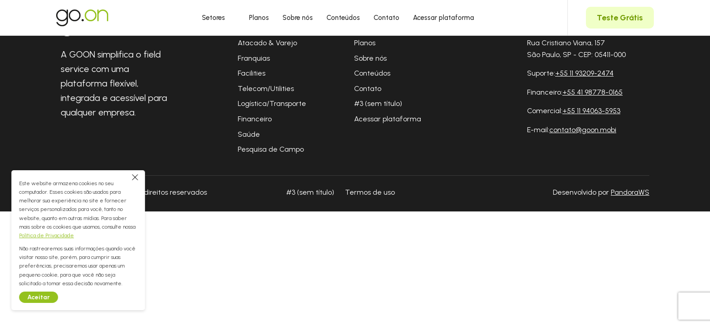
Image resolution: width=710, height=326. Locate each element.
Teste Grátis (620, 18)
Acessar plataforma (443, 18)
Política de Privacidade (59, 235)
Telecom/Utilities (266, 88)
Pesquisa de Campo (271, 149)
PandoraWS (630, 192)
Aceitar (51, 297)
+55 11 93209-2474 (584, 73)
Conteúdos (343, 18)
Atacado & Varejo (267, 42)
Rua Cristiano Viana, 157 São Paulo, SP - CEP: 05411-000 (576, 48)
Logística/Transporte (272, 103)
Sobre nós (298, 18)
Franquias (254, 58)
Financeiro (255, 119)
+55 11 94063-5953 (591, 110)
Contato (386, 18)
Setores (218, 18)
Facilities (251, 73)
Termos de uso (370, 192)
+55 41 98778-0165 (592, 92)
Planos (259, 18)
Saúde (249, 134)
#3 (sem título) (378, 103)
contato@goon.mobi (582, 129)
